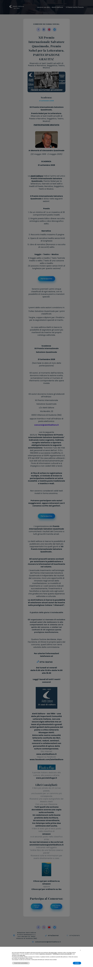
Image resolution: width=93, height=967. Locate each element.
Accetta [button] (77, 963)
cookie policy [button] (22, 955)
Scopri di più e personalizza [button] (21, 963)
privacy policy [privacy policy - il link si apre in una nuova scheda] (54, 952)
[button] (80, 950)
